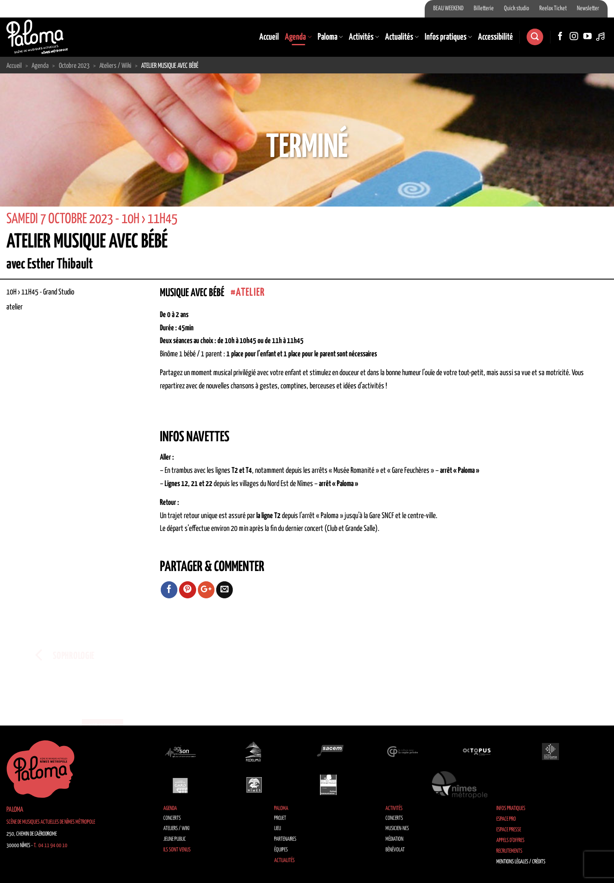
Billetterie (484, 9)
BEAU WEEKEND (448, 9)
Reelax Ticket (553, 9)
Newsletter (588, 9)
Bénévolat (395, 850)
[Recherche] (535, 37)
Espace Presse (508, 830)
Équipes (281, 850)
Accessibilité (495, 37)
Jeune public (174, 839)
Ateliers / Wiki (176, 828)
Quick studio (516, 9)
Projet (280, 818)
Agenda (298, 37)
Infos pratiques (448, 37)
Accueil (269, 37)
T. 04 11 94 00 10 (50, 845)
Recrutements (509, 851)
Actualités (402, 37)
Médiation (394, 839)
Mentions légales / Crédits (520, 862)
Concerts (172, 818)
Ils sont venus (177, 850)
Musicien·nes (397, 828)
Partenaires (285, 839)
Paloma (330, 37)
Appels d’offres (510, 840)
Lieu (277, 828)
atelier (250, 292)
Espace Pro (506, 819)
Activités (364, 37)
